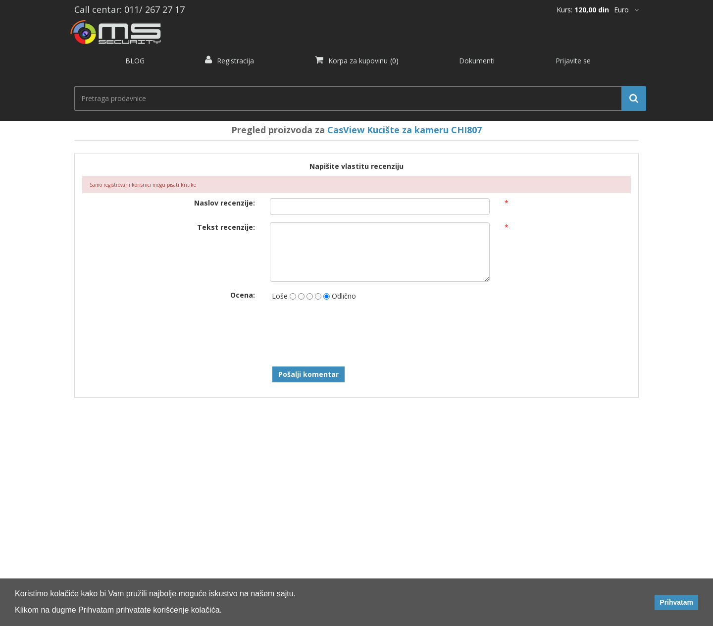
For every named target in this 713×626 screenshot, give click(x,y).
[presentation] (345, 330)
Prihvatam (676, 602)
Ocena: (242, 295)
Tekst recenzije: (226, 227)
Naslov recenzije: (224, 203)
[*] (626, 10)
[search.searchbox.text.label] (356, 98)
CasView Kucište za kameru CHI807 (404, 130)
